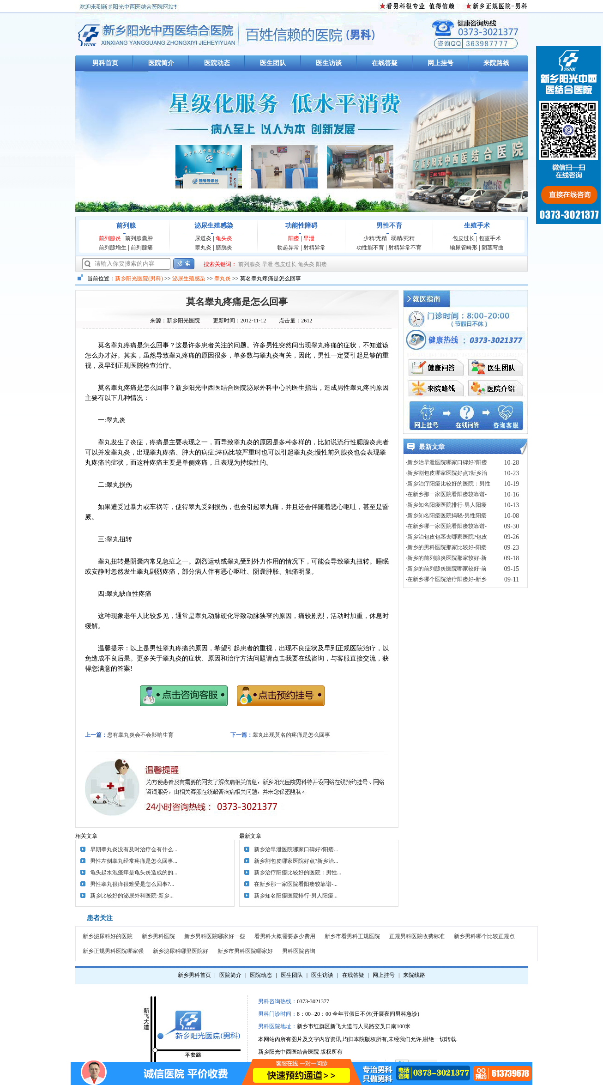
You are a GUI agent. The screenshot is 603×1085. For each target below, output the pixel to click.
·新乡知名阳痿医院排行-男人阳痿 (446, 505)
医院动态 (217, 63)
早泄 (308, 238)
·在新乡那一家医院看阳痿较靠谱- (446, 494)
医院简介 (161, 63)
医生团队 (273, 63)
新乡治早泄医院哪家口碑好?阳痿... (296, 849)
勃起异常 (288, 247)
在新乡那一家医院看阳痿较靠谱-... (296, 884)
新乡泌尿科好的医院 (108, 936)
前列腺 (126, 225)
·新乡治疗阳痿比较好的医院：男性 (448, 483)
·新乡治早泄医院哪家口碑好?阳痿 (446, 462)
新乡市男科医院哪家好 (245, 951)
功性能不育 (370, 247)
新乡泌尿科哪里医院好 (180, 951)
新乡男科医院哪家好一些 (214, 936)
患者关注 (100, 918)
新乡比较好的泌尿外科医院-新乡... (132, 895)
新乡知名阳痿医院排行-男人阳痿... (296, 895)
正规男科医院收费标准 (417, 936)
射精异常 (314, 247)
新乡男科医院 (158, 936)
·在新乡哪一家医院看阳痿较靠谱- (446, 526)
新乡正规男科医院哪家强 (113, 951)
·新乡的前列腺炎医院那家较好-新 (446, 558)
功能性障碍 (301, 225)
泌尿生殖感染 (213, 225)
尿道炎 (203, 238)
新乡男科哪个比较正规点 (484, 936)
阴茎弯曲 (493, 247)
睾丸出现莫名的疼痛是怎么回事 (291, 735)
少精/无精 (375, 238)
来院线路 (414, 975)
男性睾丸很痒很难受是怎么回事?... (132, 884)
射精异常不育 (405, 247)
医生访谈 (329, 63)
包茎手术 (490, 238)
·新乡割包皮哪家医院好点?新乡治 (446, 473)
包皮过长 (463, 238)
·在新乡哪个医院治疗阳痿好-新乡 (446, 579)
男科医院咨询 (298, 951)
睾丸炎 (203, 247)
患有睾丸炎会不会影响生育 (140, 735)
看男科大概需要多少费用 (284, 936)
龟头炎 (224, 238)
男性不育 (389, 225)
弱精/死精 (403, 238)
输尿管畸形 (463, 247)
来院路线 (496, 63)
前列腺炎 (110, 238)
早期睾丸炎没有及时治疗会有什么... (133, 849)
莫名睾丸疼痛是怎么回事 (237, 302)
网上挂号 (440, 63)
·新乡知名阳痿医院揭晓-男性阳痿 (446, 515)
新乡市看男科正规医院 (352, 936)
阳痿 (293, 238)
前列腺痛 (142, 247)
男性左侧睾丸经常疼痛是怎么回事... (133, 861)
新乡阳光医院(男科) (139, 278)
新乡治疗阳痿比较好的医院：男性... (297, 872)
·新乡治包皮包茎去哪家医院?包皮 (446, 536)
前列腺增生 (113, 247)
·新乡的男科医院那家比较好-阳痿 (446, 547)
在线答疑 (385, 63)
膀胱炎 (224, 247)
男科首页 (105, 63)
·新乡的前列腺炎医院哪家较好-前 (446, 568)
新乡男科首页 (194, 975)
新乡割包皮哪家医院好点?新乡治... (296, 861)
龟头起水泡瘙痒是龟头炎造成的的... (133, 872)
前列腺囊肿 (139, 238)
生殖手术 (477, 225)
